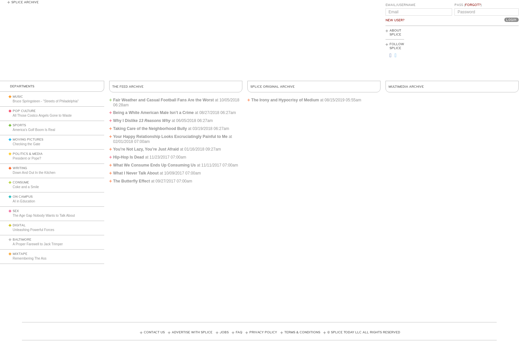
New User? (395, 20)
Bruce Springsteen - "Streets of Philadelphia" (46, 101)
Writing (20, 168)
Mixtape (20, 254)
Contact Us (154, 332)
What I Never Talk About (136, 173)
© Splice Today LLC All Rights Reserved (363, 332)
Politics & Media (28, 154)
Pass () (468, 5)
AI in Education (24, 201)
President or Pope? (27, 158)
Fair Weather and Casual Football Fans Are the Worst (163, 100)
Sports (19, 125)
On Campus (23, 197)
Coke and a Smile (26, 187)
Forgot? (473, 5)
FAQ (239, 332)
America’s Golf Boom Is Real (34, 130)
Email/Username (400, 5)
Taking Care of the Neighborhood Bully (150, 128)
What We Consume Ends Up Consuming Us (154, 165)
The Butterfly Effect (131, 181)
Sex (16, 211)
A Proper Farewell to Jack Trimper (38, 244)
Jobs (224, 332)
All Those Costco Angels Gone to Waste (42, 115)
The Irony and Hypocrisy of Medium (285, 100)
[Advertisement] (489, 53)
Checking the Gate (26, 144)
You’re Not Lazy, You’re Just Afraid (146, 149)
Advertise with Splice (192, 332)
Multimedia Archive (406, 87)
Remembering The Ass (30, 258)
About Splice (395, 33)
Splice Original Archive (272, 87)
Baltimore (22, 240)
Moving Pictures (28, 140)
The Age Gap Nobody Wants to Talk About (44, 215)
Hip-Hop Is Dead (128, 157)
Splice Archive (25, 2)
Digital (19, 225)
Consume (21, 182)
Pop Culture (24, 111)
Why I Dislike (142, 120)
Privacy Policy (263, 332)
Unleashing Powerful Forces (33, 230)
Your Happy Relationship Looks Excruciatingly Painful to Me (170, 136)
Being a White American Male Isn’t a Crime (153, 112)
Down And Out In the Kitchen (34, 172)
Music (18, 97)
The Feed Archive (127, 87)
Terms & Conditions (302, 332)
